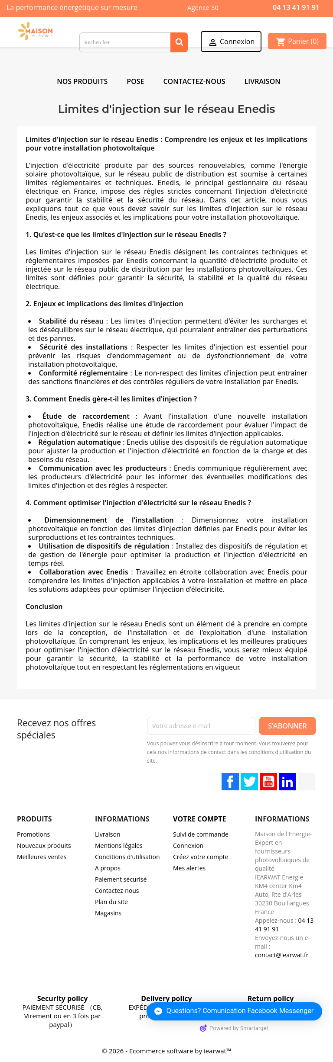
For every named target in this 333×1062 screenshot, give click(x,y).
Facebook (230, 781)
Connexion (188, 845)
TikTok (306, 781)
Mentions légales (119, 845)
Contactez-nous (117, 890)
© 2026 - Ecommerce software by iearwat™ (167, 1050)
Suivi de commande (201, 834)
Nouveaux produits (44, 845)
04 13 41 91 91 (296, 7)
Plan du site (111, 902)
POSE (135, 81)
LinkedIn (287, 781)
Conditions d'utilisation (127, 857)
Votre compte (199, 819)
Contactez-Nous (194, 81)
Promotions (33, 834)
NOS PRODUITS (82, 81)
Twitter (249, 781)
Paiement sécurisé (121, 879)
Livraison (263, 81)
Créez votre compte (201, 857)
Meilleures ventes (41, 857)
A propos (108, 868)
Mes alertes (189, 868)
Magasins (108, 913)
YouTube (268, 781)
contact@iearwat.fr (281, 955)
